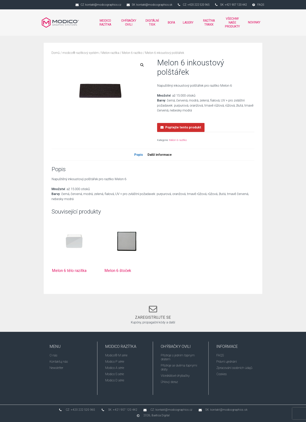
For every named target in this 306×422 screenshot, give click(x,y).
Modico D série (114, 380)
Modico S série (114, 374)
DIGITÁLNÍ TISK (152, 23)
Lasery (188, 22)
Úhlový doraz (169, 382)
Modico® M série (116, 355)
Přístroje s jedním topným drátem (178, 357)
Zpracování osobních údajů (234, 368)
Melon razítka (110, 53)
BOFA (171, 24)
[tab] (138, 155)
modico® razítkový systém (80, 53)
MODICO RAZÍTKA (105, 23)
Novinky (254, 22)
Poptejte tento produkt (183, 127)
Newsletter (56, 368)
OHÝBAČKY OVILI (129, 23)
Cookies (221, 374)
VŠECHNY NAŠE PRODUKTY (232, 22)
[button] (142, 65)
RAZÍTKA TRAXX (209, 22)
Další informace (160, 155)
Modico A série (114, 368)
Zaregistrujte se (153, 317)
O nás (53, 355)
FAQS (220, 355)
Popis (138, 155)
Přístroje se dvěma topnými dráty (179, 367)
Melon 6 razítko (132, 53)
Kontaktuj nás (59, 361)
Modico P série (114, 361)
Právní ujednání (226, 361)
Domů (56, 53)
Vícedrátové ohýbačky (175, 375)
